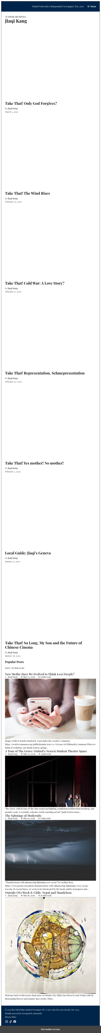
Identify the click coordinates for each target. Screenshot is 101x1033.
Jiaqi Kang (13, 108)
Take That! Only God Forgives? (31, 103)
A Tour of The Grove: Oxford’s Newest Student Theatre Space (46, 751)
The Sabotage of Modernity (23, 816)
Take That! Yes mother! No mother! (34, 463)
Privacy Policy (10, 1017)
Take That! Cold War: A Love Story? (34, 283)
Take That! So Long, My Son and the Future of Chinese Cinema (43, 645)
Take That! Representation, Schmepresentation (44, 373)
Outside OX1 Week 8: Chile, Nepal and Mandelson (38, 893)
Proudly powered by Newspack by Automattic (23, 1013)
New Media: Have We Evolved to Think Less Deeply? (40, 674)
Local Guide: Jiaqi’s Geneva (28, 552)
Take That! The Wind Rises (27, 193)
